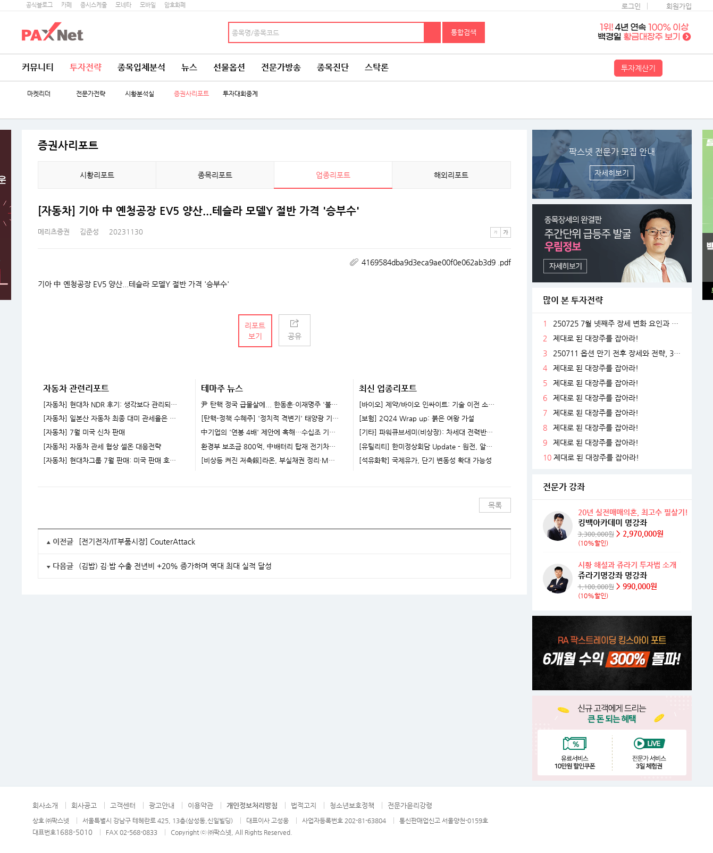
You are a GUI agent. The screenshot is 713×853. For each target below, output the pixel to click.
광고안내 (161, 805)
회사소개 (45, 805)
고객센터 (123, 805)
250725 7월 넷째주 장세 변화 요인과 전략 (618, 324)
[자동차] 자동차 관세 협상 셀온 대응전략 (102, 446)
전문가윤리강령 (410, 805)
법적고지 (303, 805)
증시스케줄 (93, 5)
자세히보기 (611, 173)
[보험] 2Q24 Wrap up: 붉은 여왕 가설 (416, 418)
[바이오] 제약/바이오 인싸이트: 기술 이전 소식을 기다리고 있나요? (428, 404)
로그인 (631, 6)
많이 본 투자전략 (573, 300)
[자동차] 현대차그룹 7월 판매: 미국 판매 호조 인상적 (112, 460)
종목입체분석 (141, 67)
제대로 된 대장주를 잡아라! (596, 338)
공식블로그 (39, 5)
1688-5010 (74, 832)
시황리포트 (97, 175)
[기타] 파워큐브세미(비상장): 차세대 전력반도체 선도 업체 (428, 432)
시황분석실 (139, 93)
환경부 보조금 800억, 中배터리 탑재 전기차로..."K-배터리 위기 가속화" (270, 446)
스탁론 (377, 67)
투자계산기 (638, 68)
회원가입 (679, 6)
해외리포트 (451, 175)
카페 (66, 5)
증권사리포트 (191, 93)
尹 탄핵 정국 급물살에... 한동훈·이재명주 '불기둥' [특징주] (270, 404)
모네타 (123, 5)
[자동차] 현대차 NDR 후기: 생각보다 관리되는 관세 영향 (112, 404)
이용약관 (200, 805)
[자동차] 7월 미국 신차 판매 (84, 432)
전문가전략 (90, 93)
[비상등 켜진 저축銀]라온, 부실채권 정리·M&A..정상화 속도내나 (270, 460)
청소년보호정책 (352, 805)
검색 (433, 32)
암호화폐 (175, 5)
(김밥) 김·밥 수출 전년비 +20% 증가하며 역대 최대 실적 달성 (175, 566)
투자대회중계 (240, 93)
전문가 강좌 (564, 486)
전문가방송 (281, 67)
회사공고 (84, 805)
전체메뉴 (678, 67)
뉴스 (189, 67)
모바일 (148, 5)
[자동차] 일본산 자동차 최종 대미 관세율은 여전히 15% (112, 418)
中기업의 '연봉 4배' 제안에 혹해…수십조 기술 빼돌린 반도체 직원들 (270, 432)
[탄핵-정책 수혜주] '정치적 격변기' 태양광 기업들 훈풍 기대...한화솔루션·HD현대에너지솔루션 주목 (270, 418)
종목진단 (333, 67)
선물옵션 (229, 67)
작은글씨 (495, 232)
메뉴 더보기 (504, 211)
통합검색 (463, 32)
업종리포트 (333, 175)
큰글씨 (505, 232)
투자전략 (86, 67)
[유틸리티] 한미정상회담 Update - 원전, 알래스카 (428, 446)
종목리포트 (215, 175)
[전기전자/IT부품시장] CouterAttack (137, 541)
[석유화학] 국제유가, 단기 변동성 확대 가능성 (425, 460)
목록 (495, 505)
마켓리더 (39, 93)
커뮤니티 (38, 67)
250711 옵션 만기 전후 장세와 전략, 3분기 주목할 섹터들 (618, 353)
